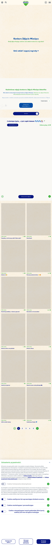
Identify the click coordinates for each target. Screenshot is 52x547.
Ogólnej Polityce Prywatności (35, 477)
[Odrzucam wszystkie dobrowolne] (26, 542)
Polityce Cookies (28, 475)
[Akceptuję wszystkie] (43, 541)
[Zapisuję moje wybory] (8, 541)
